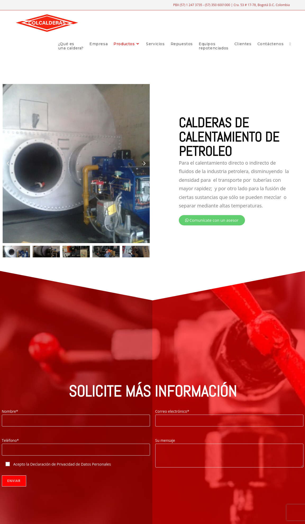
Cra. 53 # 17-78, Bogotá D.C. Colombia (262, 5)
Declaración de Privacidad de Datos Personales (70, 464)
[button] (8, 163)
